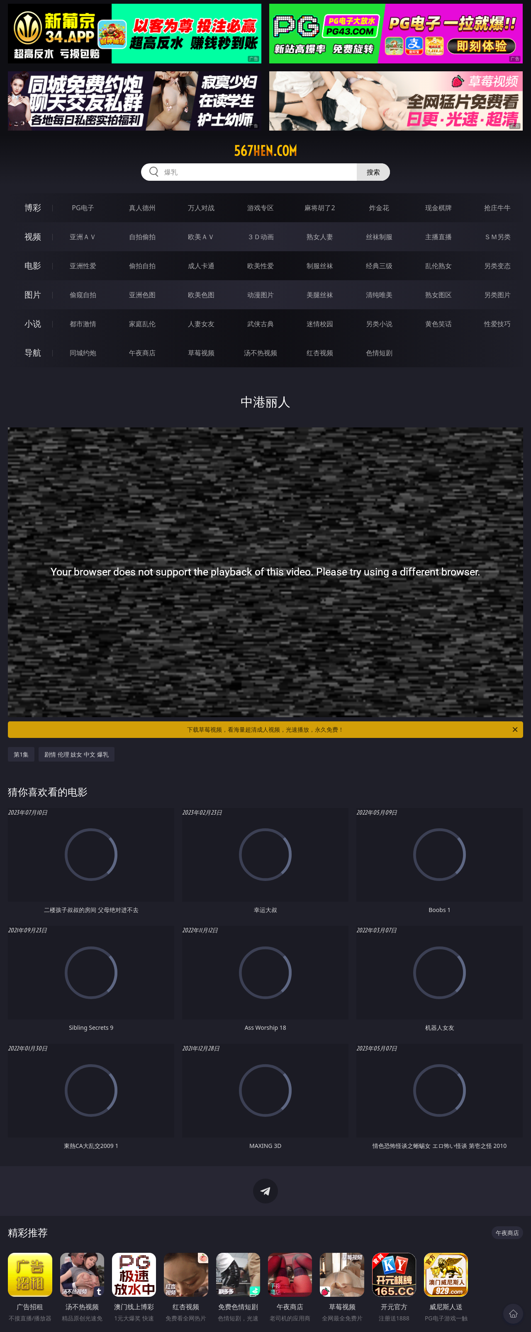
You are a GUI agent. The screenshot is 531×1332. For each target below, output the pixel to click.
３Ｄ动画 (260, 236)
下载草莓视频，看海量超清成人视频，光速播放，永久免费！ (353, 730)
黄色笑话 (438, 323)
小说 (32, 323)
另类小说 (379, 323)
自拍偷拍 (142, 236)
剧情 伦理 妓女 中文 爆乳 (76, 754)
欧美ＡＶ (201, 236)
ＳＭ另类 (497, 236)
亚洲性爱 (83, 265)
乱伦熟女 (438, 265)
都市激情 (83, 323)
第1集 (21, 754)
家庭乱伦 (142, 323)
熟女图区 (438, 294)
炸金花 (379, 207)
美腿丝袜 (320, 294)
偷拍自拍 (142, 265)
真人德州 (142, 207)
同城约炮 (83, 352)
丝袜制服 (379, 236)
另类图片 (497, 294)
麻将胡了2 (319, 207)
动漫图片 (260, 294)
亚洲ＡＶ (83, 236)
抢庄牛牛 (497, 207)
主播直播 (438, 236)
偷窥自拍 (83, 294)
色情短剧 (379, 352)
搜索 (373, 172)
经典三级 (379, 265)
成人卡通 (201, 265)
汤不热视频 (260, 352)
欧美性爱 (260, 265)
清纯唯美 (379, 294)
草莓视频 (201, 352)
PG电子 (83, 207)
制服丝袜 (320, 265)
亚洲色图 (142, 294)
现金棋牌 (438, 207)
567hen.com (265, 151)
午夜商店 (142, 352)
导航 (32, 352)
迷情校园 (320, 323)
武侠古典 (260, 323)
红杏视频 (320, 352)
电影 (32, 265)
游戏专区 (260, 207)
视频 (32, 236)
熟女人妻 (320, 236)
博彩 (32, 207)
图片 (32, 294)
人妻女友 (201, 323)
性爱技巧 (497, 323)
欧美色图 (201, 294)
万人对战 (201, 207)
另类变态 (497, 265)
